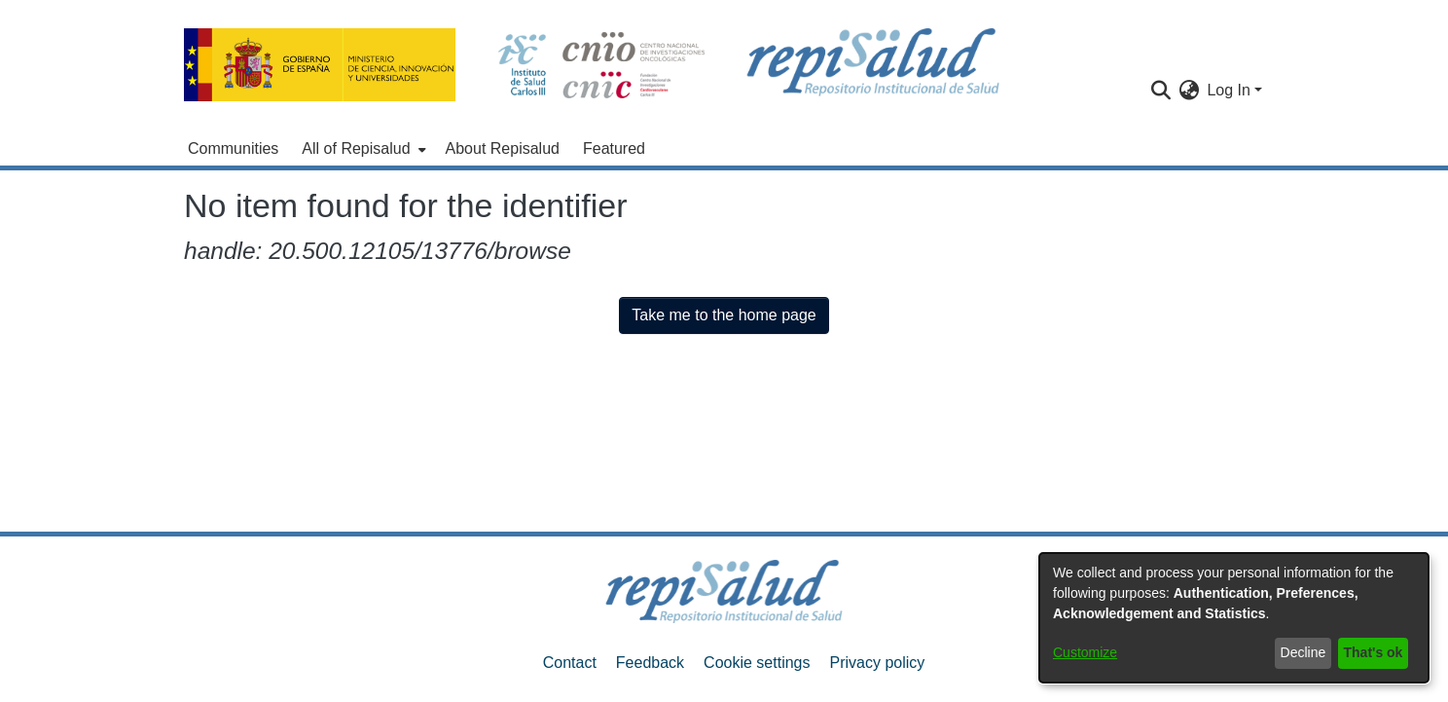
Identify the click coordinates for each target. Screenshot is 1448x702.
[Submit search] (1160, 90)
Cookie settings (757, 662)
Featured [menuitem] (614, 148)
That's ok (1373, 652)
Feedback (650, 662)
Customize (1085, 652)
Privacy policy (876, 662)
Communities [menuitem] (233, 148)
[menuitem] (361, 149)
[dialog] (1234, 618)
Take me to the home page (723, 315)
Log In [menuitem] (1228, 90)
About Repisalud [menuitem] (503, 148)
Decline (1303, 652)
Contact (570, 662)
